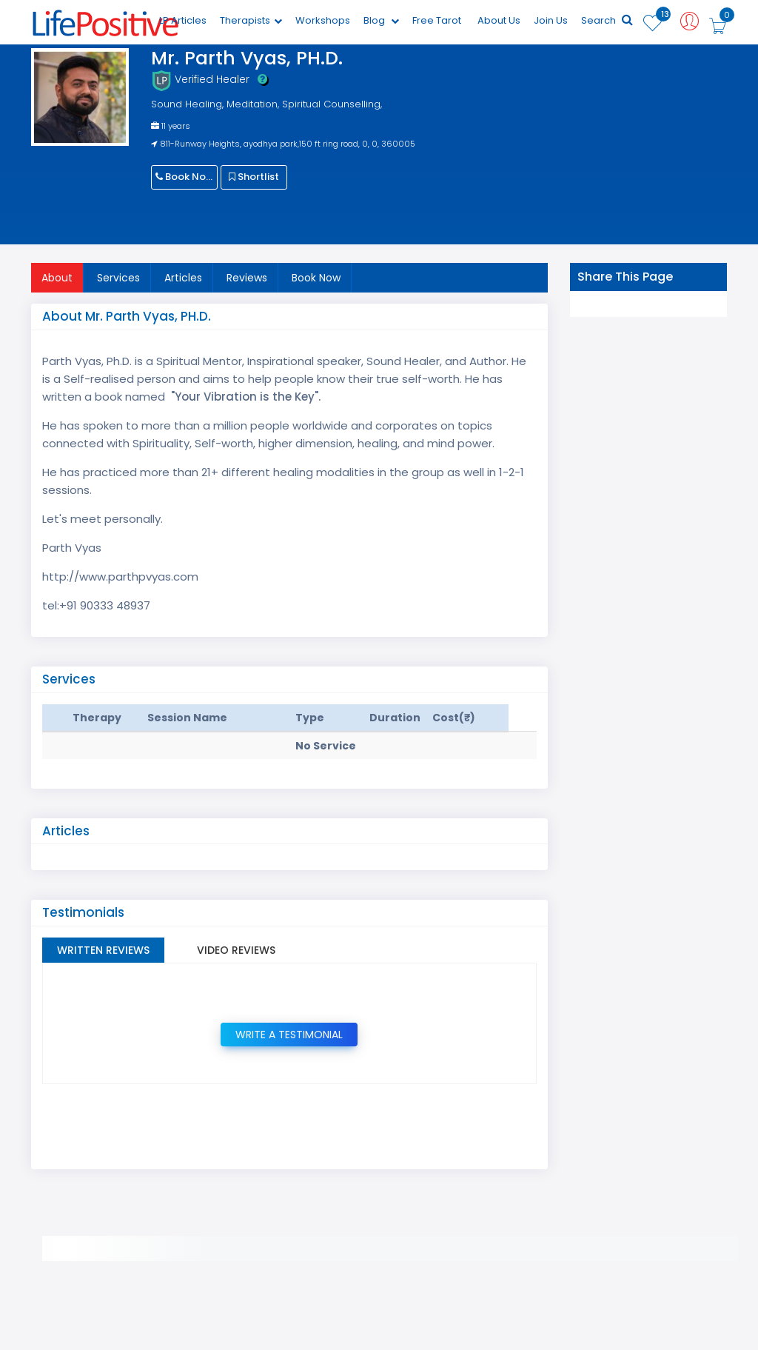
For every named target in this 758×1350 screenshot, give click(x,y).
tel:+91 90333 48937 (96, 605)
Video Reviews (236, 950)
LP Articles (183, 20)
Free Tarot (436, 20)
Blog (381, 20)
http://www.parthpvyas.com (120, 576)
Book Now (184, 177)
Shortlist (254, 177)
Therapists (251, 20)
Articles (183, 277)
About (57, 277)
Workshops (322, 20)
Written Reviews (103, 950)
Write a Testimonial (289, 1034)
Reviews (247, 277)
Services (118, 277)
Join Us (551, 20)
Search (607, 20)
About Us (498, 20)
